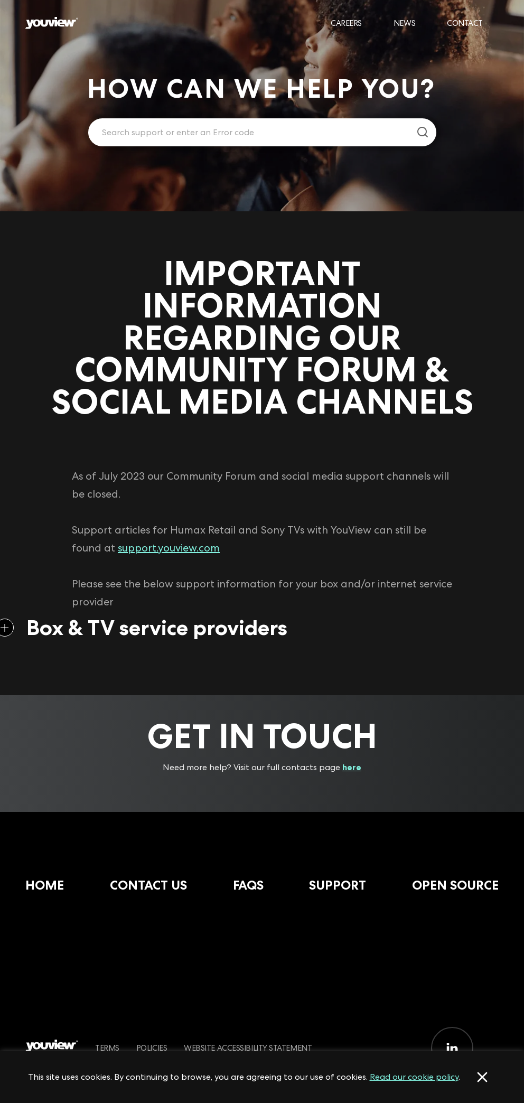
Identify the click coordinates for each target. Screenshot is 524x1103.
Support (337, 885)
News (404, 23)
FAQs (248, 885)
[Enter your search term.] (249, 132)
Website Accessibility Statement (248, 1048)
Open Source (455, 885)
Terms (107, 1048)
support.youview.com (169, 548)
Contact (465, 23)
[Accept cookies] (482, 1077)
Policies (151, 1048)
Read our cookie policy (414, 1076)
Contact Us (148, 885)
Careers (346, 23)
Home (44, 885)
